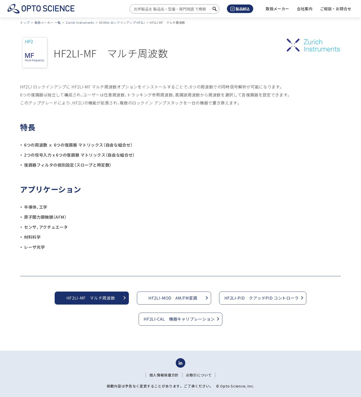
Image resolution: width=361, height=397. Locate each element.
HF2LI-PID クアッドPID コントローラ (261, 298)
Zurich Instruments (80, 22)
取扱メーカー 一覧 (48, 22)
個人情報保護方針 (164, 374)
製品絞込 (240, 8)
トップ (25, 22)
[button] (305, 9)
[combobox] (173, 9)
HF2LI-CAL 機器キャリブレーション (179, 319)
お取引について (199, 374)
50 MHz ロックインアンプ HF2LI (122, 22)
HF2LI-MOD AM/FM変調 (172, 298)
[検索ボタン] (215, 9)
